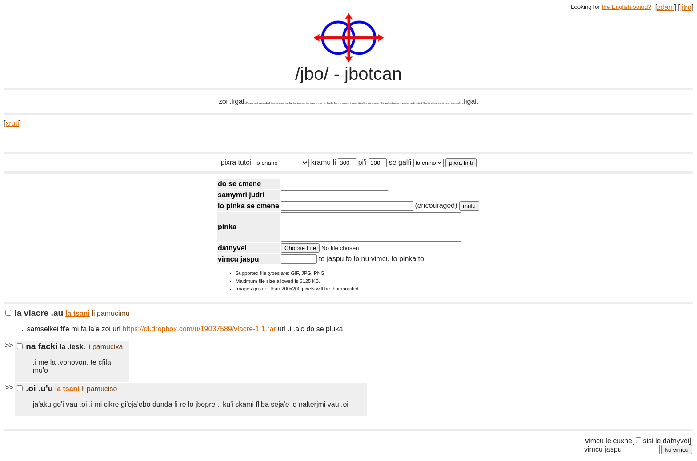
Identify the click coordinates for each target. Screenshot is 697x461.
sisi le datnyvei (662, 446)
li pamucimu (110, 318)
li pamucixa (105, 352)
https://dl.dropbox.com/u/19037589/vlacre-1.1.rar (199, 334)
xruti (12, 123)
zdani (665, 7)
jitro (686, 7)
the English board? (626, 7)
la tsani (77, 318)
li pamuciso (99, 394)
